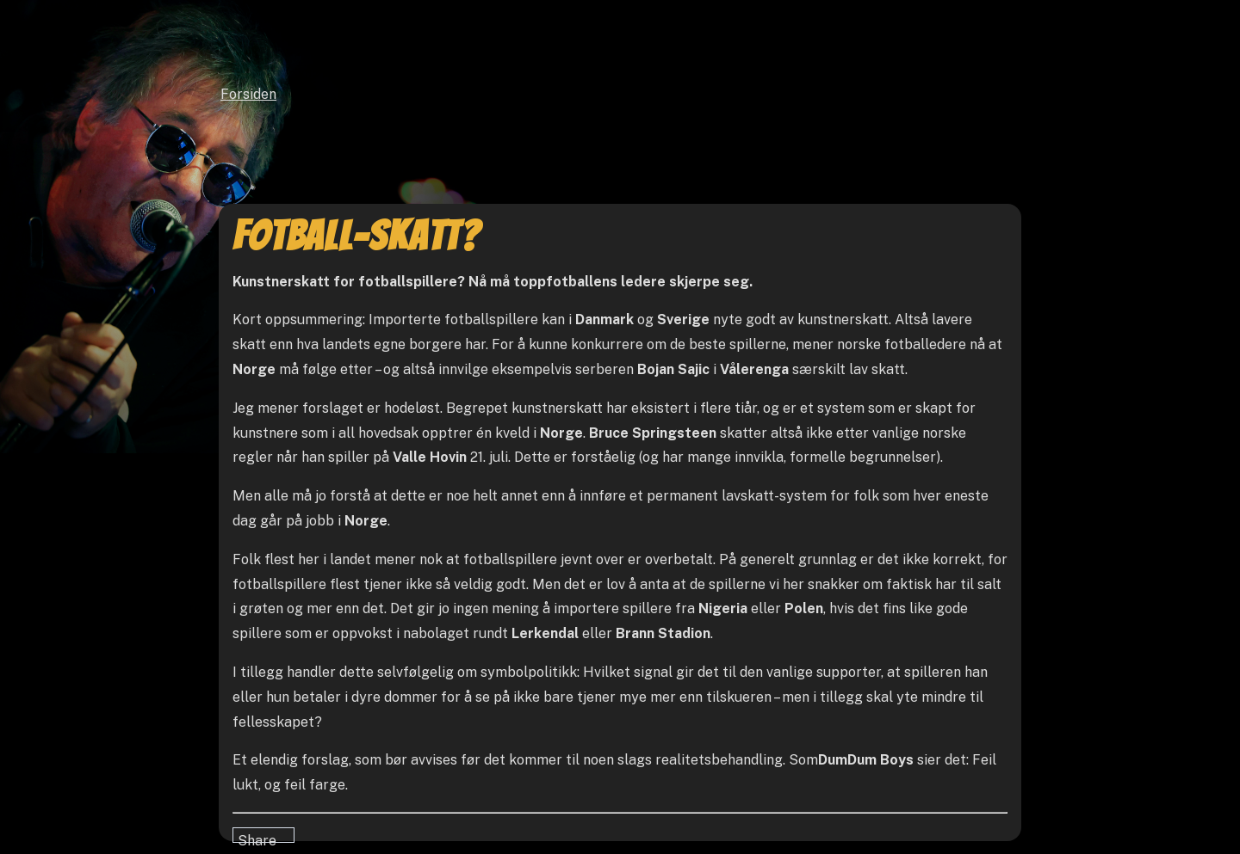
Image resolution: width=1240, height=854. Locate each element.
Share (257, 837)
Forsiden (248, 94)
